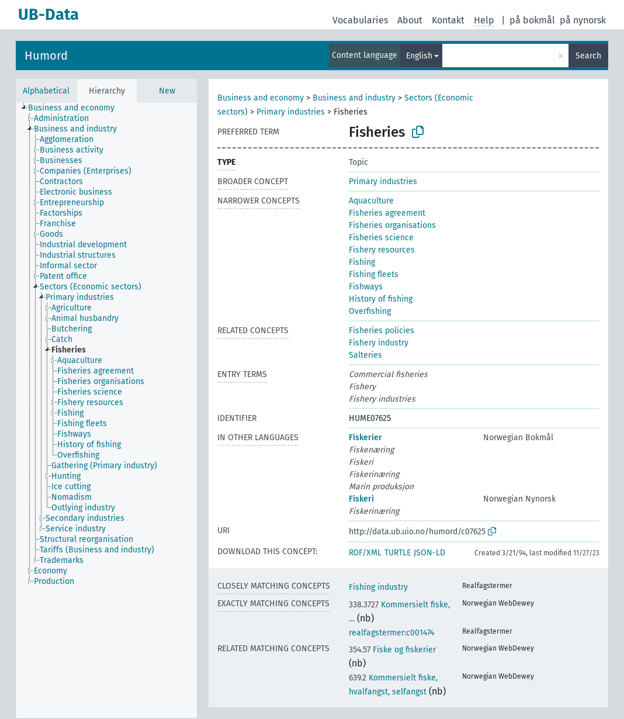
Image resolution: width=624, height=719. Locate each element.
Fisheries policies (381, 331)
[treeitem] (76, 108)
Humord (46, 56)
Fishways (366, 287)
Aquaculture (371, 201)
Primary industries (290, 112)
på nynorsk (583, 20)
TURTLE (397, 553)
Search (588, 56)
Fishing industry (378, 587)
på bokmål (532, 20)
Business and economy (260, 98)
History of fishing (380, 299)
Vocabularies (360, 20)
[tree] (106, 410)
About (409, 20)
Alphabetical (46, 91)
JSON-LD (429, 553)
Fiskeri (361, 499)
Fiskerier (365, 438)
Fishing (362, 262)
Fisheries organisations (392, 225)
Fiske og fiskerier (392, 650)
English (419, 56)
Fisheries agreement (387, 213)
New (167, 91)
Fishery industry (378, 343)
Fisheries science (381, 238)
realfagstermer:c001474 (391, 633)
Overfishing (370, 311)
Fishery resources (382, 250)
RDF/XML (365, 553)
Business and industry (354, 98)
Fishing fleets (373, 274)
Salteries (365, 355)
